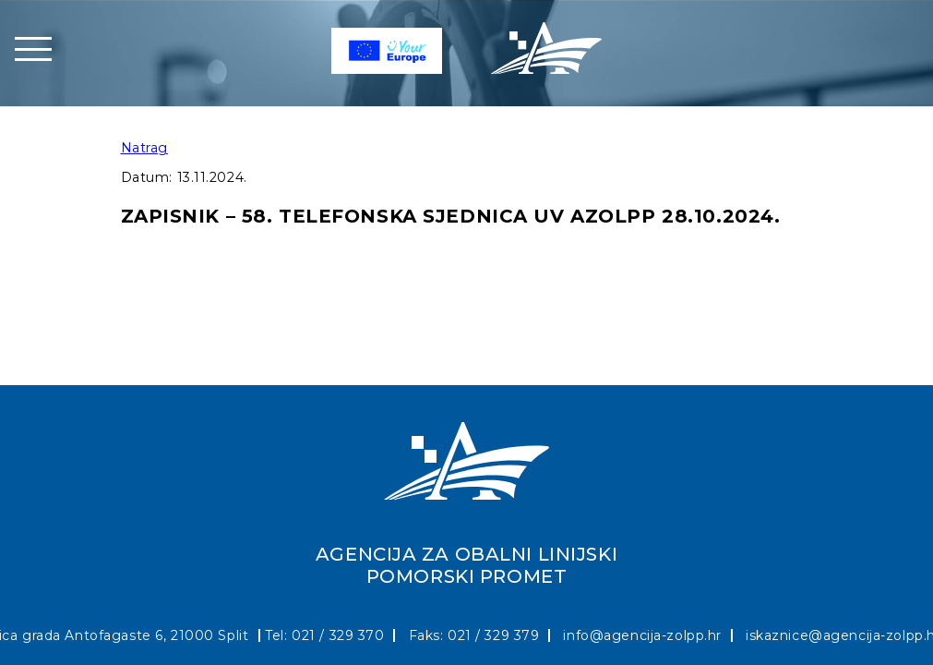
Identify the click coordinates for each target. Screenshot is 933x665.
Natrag (144, 147)
